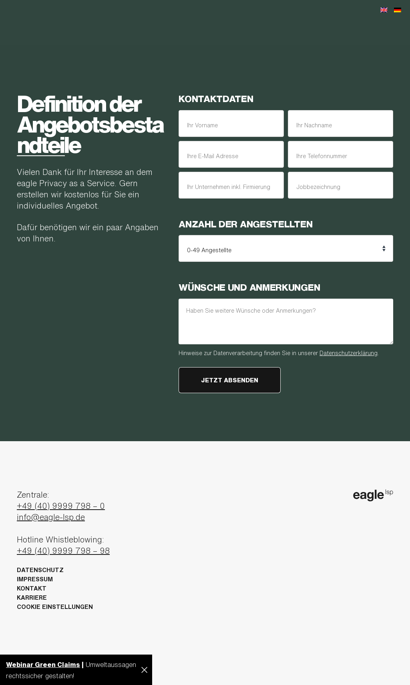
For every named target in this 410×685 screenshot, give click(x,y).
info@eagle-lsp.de (51, 517)
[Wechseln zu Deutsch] (397, 9)
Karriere (32, 598)
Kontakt (31, 588)
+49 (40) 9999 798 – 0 (61, 506)
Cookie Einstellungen (55, 607)
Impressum (35, 579)
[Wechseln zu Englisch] (384, 9)
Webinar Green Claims (43, 664)
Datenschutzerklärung (349, 353)
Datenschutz (40, 570)
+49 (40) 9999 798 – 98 (63, 550)
